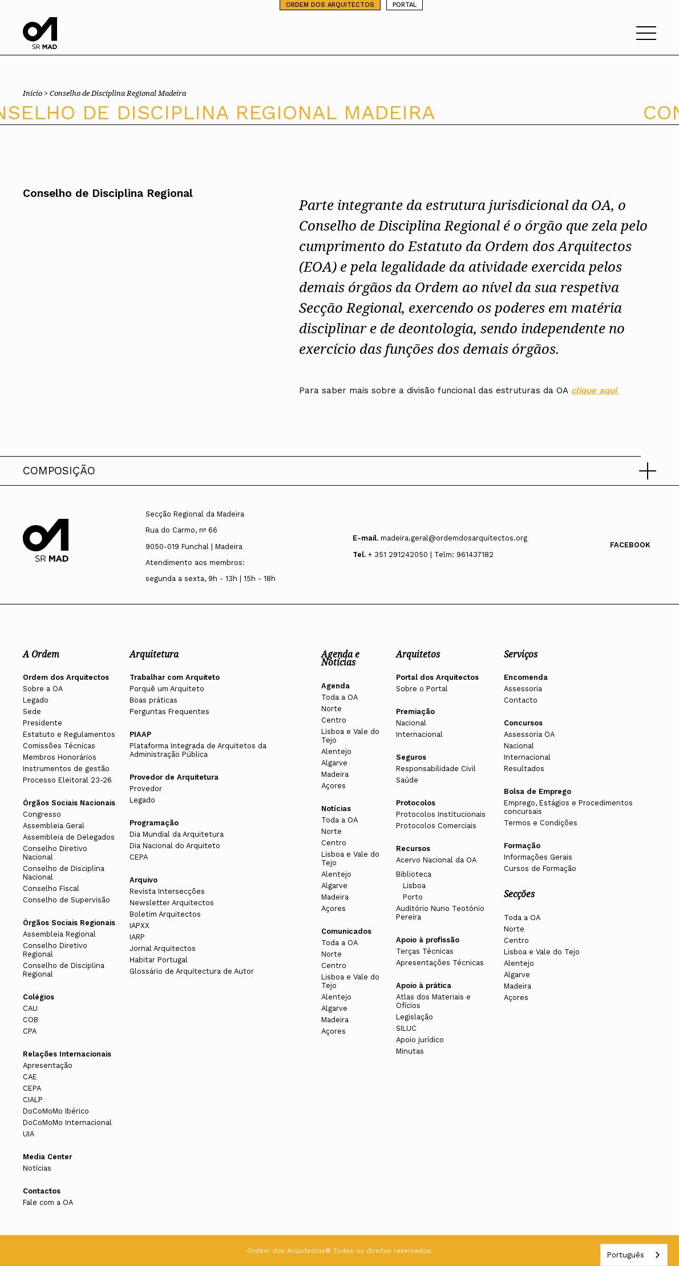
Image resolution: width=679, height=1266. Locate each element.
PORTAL (405, 5)
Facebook (630, 545)
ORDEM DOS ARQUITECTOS (330, 5)
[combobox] (634, 1255)
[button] (339, 471)
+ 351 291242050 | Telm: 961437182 (431, 554)
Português (625, 1255)
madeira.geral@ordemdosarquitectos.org (454, 538)
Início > (36, 93)
